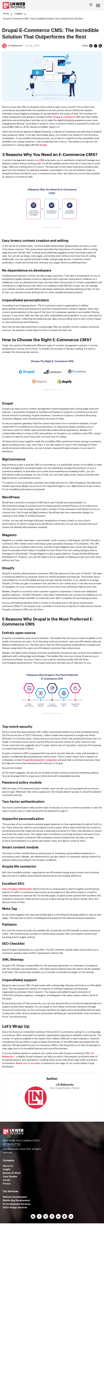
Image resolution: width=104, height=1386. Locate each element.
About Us (8, 1166)
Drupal (43, 145)
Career (6, 1180)
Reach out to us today (28, 1063)
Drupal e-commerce (64, 117)
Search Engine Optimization (17, 889)
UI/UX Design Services (15, 1207)
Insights (18, 14)
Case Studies (10, 1177)
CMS (41, 160)
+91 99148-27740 (12, 1144)
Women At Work (12, 1173)
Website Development (15, 1197)
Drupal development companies (39, 760)
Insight (6, 1169)
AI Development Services (16, 1204)
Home (6, 14)
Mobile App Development (16, 1200)
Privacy (7, 1184)
